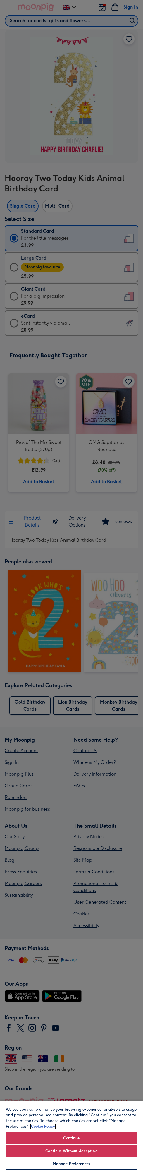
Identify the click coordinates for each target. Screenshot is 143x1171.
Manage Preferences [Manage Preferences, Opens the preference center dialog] (71, 1164)
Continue (71, 1138)
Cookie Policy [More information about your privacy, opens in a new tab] (43, 1126)
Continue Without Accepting (71, 1151)
